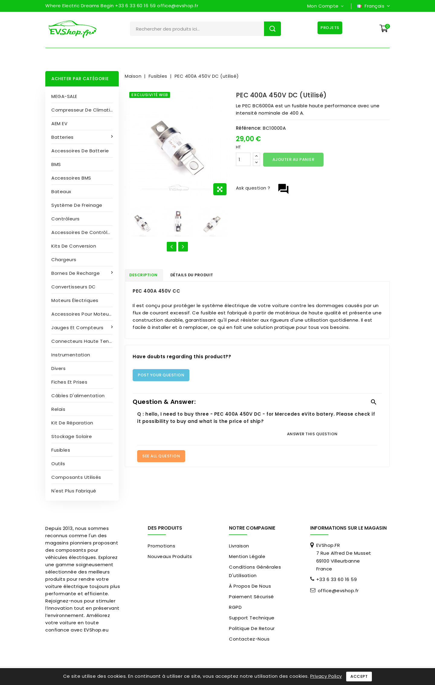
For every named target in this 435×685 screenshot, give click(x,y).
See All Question (161, 457)
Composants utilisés (76, 477)
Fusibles (60, 450)
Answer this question (312, 435)
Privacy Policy (326, 676)
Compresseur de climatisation (85, 110)
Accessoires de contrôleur (83, 232)
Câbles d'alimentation (78, 395)
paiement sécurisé (251, 596)
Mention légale (247, 556)
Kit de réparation (72, 423)
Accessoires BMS (71, 178)
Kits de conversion (73, 246)
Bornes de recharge (76, 273)
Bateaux (61, 191)
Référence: (249, 128)
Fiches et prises (69, 382)
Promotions (161, 546)
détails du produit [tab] (200, 276)
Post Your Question (161, 376)
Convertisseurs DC (73, 287)
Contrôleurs (65, 219)
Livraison (239, 546)
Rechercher (272, 28)
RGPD (235, 607)
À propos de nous (250, 586)
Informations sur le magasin (348, 527)
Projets (329, 28)
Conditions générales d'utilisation (255, 571)
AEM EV (59, 123)
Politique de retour (252, 628)
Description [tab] (147, 276)
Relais (58, 409)
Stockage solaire (71, 436)
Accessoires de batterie (80, 151)
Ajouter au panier (293, 159)
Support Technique (252, 618)
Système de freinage (76, 205)
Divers (58, 368)
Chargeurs (63, 259)
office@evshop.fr (338, 591)
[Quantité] (243, 159)
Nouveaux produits (170, 556)
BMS (56, 164)
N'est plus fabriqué (73, 491)
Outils (58, 463)
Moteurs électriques (74, 300)
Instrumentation (70, 355)
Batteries (63, 137)
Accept (359, 676)
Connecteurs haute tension (85, 341)
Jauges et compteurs (78, 327)
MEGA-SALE (64, 96)
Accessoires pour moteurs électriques (85, 314)
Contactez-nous (249, 639)
